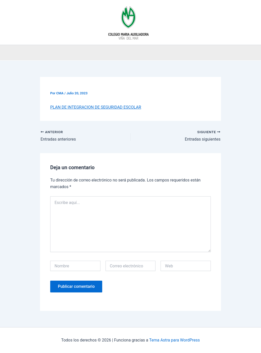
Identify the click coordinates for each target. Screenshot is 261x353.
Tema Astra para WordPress (174, 340)
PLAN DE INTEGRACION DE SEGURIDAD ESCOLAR (95, 107)
